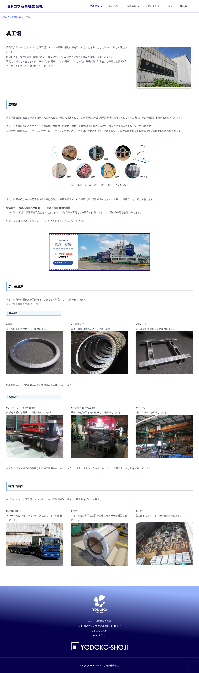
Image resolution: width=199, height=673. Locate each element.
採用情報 (138, 6)
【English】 (185, 6)
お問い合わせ (156, 6)
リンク (171, 6)
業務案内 (104, 6)
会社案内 (121, 6)
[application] (109, 6)
